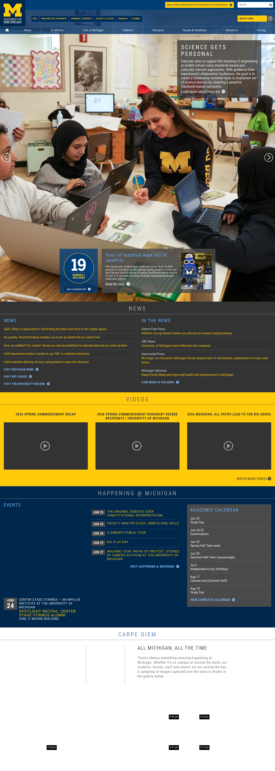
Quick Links (256, 19)
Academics (57, 30)
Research (158, 30)
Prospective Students (54, 18)
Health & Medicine (195, 30)
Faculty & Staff (105, 18)
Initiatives (232, 30)
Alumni (135, 18)
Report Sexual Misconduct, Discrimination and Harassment (199, 4)
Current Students (81, 18)
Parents (122, 18)
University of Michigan (12, 13)
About (27, 30)
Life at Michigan (93, 30)
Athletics (128, 30)
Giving (261, 30)
